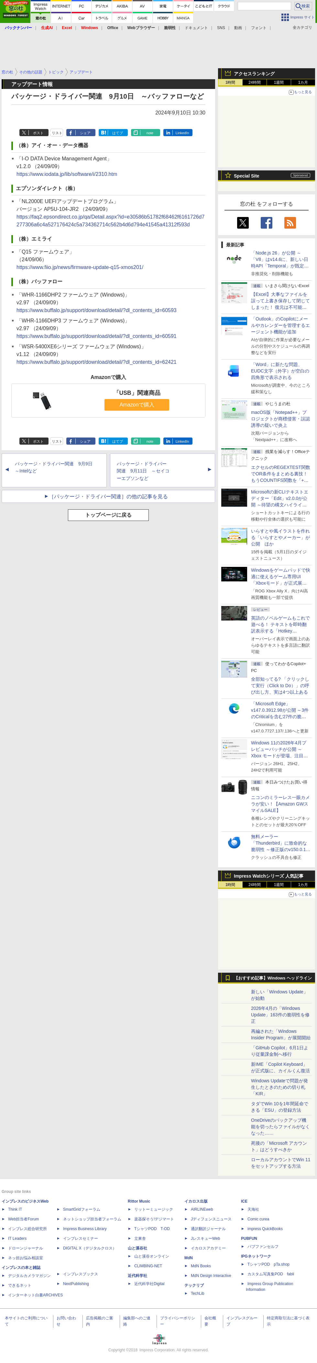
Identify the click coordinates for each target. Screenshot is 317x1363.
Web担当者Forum (23, 1219)
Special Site (246, 175)
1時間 (230, 82)
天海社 (253, 1209)
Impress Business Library (85, 1229)
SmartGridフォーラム (81, 1209)
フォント (259, 28)
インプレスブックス (80, 1274)
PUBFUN (249, 1238)
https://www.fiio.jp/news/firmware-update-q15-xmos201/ (79, 267)
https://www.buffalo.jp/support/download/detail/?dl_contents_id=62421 (96, 362)
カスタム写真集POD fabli (270, 1274)
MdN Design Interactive (211, 1275)
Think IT (15, 1209)
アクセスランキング (254, 73)
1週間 (279, 82)
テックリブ (194, 1285)
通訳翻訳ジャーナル (208, 1229)
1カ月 (303, 82)
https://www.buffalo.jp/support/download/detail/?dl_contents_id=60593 (96, 310)
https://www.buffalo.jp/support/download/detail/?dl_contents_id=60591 (96, 336)
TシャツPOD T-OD (152, 1229)
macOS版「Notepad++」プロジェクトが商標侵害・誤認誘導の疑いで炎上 (280, 419)
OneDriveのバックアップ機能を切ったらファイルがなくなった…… (280, 1127)
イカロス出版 (196, 1201)
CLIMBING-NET (148, 1266)
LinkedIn (182, 133)
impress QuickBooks (265, 1229)
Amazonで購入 (137, 404)
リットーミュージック (153, 1209)
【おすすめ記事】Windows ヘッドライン (273, 978)
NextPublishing (76, 1284)
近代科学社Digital (149, 1284)
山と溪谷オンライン (151, 1256)
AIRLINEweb (202, 1209)
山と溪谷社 (137, 1248)
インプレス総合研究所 (27, 1229)
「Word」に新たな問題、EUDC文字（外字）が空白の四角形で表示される (280, 371)
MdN (188, 1258)
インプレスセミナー (80, 1238)
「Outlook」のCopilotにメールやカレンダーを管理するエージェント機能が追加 (280, 325)
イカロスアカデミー (208, 1248)
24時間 (254, 82)
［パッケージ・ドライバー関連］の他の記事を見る (108, 496)
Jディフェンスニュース (211, 1219)
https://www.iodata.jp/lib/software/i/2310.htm (66, 174)
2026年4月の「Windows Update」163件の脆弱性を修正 (280, 1015)
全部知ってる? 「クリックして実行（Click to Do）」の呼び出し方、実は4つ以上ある (280, 685)
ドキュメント (196, 28)
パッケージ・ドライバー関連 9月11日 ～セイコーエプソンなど (143, 471)
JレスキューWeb (205, 1238)
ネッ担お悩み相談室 (25, 1258)
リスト (57, 133)
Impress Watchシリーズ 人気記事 (268, 876)
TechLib (197, 1293)
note (150, 133)
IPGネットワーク (256, 1256)
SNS (221, 28)
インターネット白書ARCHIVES (35, 1295)
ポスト (38, 133)
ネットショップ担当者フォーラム (92, 1219)
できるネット (19, 1285)
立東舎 (140, 1238)
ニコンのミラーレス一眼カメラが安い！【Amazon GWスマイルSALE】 (280, 804)
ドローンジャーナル (25, 1248)
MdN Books (201, 1266)
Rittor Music (139, 1201)
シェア (85, 133)
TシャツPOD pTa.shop (268, 1264)
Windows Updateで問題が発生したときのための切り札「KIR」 (279, 1087)
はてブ (117, 133)
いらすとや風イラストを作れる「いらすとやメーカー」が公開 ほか (280, 537)
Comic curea (258, 1219)
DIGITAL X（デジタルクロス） (89, 1248)
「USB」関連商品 (137, 393)
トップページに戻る (108, 515)
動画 (238, 28)
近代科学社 (137, 1275)
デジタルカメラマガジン (29, 1275)
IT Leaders (17, 1238)
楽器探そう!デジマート (154, 1219)
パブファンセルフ (263, 1246)
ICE (244, 1201)
